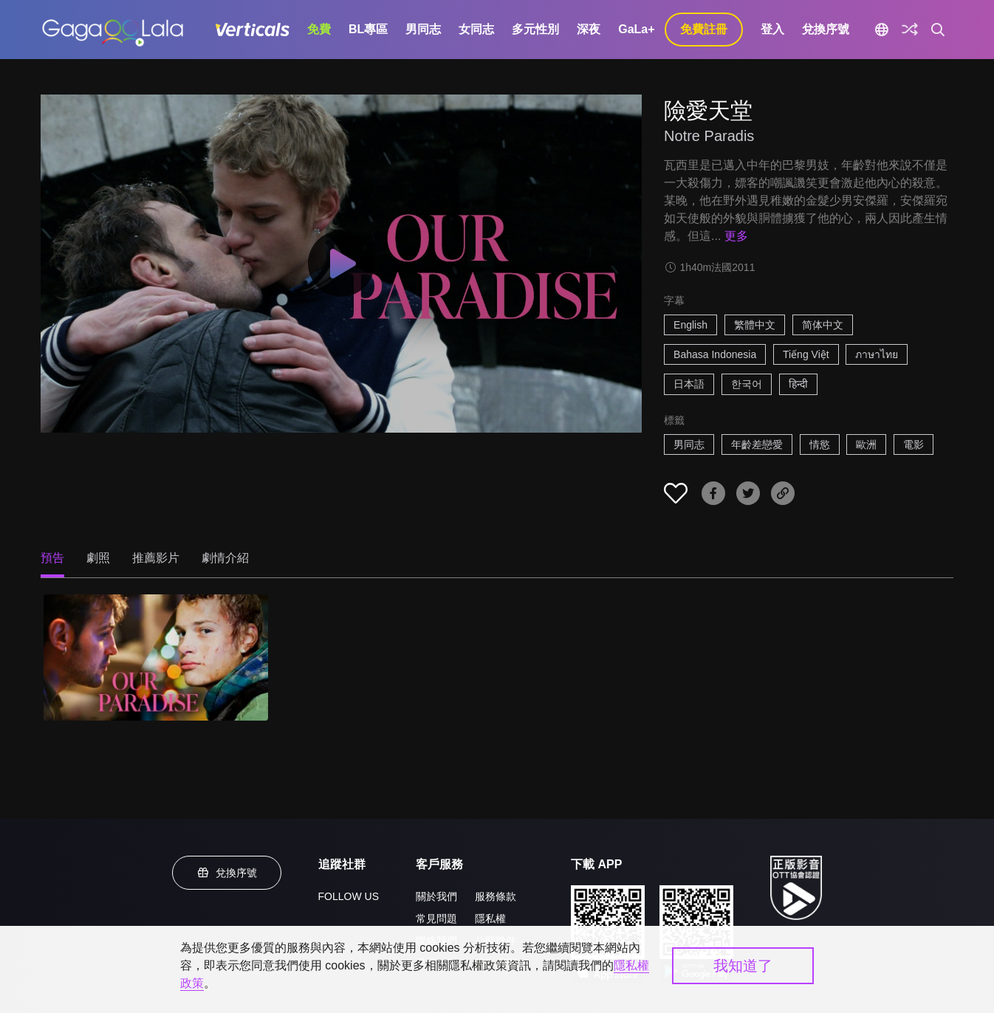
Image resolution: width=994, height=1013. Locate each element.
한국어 (746, 384)
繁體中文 (754, 325)
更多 (736, 236)
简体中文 (822, 325)
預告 (52, 558)
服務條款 (495, 896)
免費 (319, 29)
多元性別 (535, 29)
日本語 (689, 384)
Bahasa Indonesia (714, 354)
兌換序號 (825, 29)
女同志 (476, 29)
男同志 (423, 29)
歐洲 (866, 444)
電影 (913, 444)
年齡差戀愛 (757, 444)
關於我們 (436, 896)
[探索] (910, 30)
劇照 (98, 558)
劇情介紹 (225, 558)
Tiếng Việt (806, 354)
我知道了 (742, 966)
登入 (772, 29)
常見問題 (436, 918)
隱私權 (490, 918)
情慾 (819, 444)
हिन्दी (798, 384)
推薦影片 (155, 558)
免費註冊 (703, 29)
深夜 (588, 29)
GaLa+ (636, 29)
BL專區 (368, 29)
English (690, 325)
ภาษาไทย (876, 354)
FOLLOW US (348, 896)
